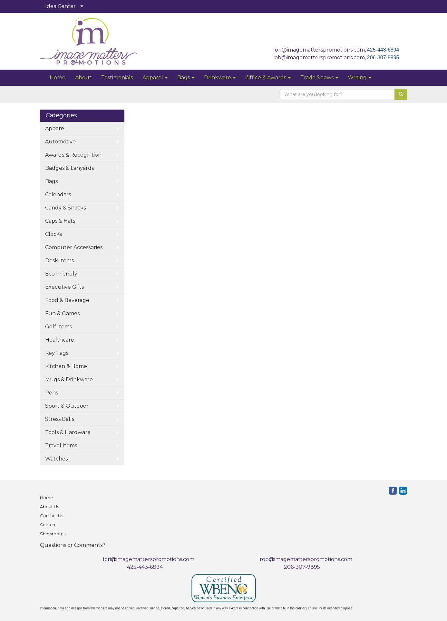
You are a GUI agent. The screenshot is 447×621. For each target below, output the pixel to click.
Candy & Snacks (65, 208)
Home (57, 77)
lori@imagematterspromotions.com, (320, 50)
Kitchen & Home (66, 366)
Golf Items (58, 327)
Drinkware (220, 77)
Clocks (53, 234)
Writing (359, 77)
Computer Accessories (73, 247)
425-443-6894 (383, 50)
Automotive (60, 142)
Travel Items (61, 445)
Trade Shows (319, 77)
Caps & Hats (60, 221)
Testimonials (117, 77)
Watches (56, 459)
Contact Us (51, 515)
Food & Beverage (67, 300)
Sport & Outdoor (67, 406)
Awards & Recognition (73, 155)
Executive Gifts (64, 287)
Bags (185, 77)
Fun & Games (62, 313)
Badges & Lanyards (69, 168)
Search (47, 524)
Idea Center (60, 6)
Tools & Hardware (68, 432)
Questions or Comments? (72, 545)
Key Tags (56, 353)
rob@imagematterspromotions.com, (319, 57)
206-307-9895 (383, 57)
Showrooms (52, 533)
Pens (51, 393)
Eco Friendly (61, 274)
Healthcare (59, 340)
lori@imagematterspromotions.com (148, 559)
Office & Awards (268, 77)
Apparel (155, 77)
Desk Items (59, 260)
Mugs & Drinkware (69, 379)
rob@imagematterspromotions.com (306, 559)
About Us (49, 506)
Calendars (58, 194)
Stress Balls (59, 419)
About (83, 77)
